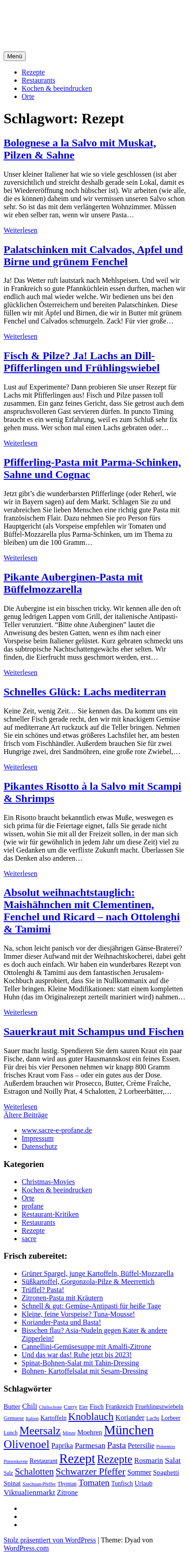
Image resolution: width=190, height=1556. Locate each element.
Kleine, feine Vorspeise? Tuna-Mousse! (78, 1314)
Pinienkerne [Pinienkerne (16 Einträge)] (16, 1461)
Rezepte (33, 72)
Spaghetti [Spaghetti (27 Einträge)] (166, 1472)
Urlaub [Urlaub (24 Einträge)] (144, 1483)
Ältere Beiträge (26, 1115)
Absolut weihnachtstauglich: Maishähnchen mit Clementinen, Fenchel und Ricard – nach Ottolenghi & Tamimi (92, 910)
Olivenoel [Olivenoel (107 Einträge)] (27, 1444)
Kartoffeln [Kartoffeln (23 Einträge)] (54, 1418)
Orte (28, 96)
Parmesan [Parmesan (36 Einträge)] (90, 1445)
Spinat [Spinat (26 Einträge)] (12, 1483)
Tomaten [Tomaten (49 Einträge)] (93, 1482)
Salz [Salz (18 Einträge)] (8, 1473)
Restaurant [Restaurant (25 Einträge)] (44, 1460)
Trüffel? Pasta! (43, 1290)
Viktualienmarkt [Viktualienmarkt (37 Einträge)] (29, 1492)
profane (33, 1206)
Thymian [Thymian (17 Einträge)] (67, 1484)
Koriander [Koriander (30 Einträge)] (130, 1417)
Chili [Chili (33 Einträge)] (29, 1406)
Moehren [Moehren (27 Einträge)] (89, 1432)
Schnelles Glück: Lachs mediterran (85, 692)
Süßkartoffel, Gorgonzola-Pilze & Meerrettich (88, 1281)
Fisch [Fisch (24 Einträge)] (97, 1406)
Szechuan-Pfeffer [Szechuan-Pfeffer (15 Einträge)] (39, 1483)
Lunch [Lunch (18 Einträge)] (11, 1432)
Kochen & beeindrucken (57, 88)
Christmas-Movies (48, 1182)
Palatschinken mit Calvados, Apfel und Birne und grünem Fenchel (93, 255)
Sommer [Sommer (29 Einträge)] (139, 1472)
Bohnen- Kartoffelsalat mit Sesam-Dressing (85, 1371)
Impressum (38, 1138)
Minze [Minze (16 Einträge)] (69, 1432)
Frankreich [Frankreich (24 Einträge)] (119, 1406)
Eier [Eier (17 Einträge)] (83, 1407)
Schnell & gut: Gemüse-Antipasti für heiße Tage (91, 1306)
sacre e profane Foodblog (81, 17)
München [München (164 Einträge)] (129, 1430)
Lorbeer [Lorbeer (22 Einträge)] (171, 1418)
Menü (14, 56)
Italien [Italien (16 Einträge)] (32, 1418)
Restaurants (38, 80)
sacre (29, 1238)
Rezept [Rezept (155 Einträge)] (77, 1458)
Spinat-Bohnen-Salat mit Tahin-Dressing (80, 1363)
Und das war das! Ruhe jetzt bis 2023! (77, 1355)
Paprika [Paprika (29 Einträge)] (62, 1445)
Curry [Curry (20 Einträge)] (70, 1407)
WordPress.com (26, 1548)
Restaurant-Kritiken (50, 1214)
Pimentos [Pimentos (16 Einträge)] (165, 1446)
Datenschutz (39, 1146)
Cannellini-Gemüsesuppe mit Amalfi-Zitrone (86, 1346)
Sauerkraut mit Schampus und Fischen (94, 1031)
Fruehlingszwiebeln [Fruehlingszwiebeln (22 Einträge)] (159, 1406)
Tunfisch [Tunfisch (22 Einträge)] (122, 1483)
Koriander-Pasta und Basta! (61, 1322)
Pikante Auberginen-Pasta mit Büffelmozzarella (73, 583)
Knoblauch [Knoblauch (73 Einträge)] (91, 1416)
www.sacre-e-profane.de (57, 1130)
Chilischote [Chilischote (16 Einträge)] (50, 1407)
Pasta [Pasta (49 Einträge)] (116, 1445)
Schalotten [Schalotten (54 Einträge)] (34, 1471)
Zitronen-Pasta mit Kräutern (62, 1298)
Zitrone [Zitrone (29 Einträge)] (67, 1492)
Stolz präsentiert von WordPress (50, 1540)
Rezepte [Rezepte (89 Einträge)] (114, 1459)
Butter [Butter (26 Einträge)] (12, 1406)
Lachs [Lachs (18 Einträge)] (152, 1418)
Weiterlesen (20, 230)
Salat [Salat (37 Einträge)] (173, 1460)
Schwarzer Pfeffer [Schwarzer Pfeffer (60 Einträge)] (91, 1471)
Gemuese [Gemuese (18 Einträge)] (14, 1418)
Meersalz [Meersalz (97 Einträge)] (40, 1431)
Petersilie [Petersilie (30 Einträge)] (141, 1445)
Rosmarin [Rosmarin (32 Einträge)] (148, 1460)
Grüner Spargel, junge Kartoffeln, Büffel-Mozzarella (98, 1273)
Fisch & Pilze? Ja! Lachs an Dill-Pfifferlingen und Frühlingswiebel (82, 362)
